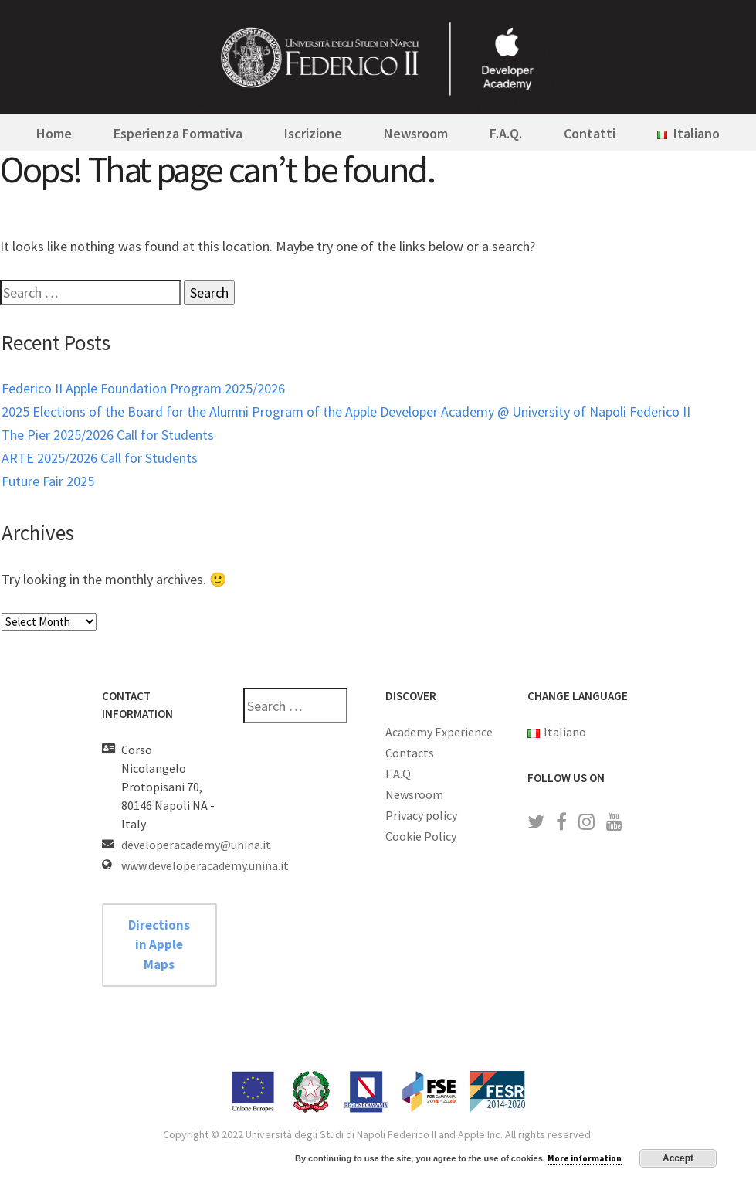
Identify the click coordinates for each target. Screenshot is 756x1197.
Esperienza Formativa (178, 133)
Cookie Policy (420, 836)
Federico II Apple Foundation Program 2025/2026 (143, 388)
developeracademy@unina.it (196, 844)
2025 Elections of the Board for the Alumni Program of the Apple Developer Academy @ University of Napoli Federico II (346, 411)
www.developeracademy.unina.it (205, 865)
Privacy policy (421, 815)
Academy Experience (439, 732)
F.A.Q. (506, 133)
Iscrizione (313, 133)
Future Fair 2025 (48, 481)
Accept (678, 1158)
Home (54, 133)
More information (585, 1158)
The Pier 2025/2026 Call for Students (108, 435)
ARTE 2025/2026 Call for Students (100, 458)
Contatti (589, 133)
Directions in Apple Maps (159, 944)
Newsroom (416, 133)
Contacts (409, 752)
